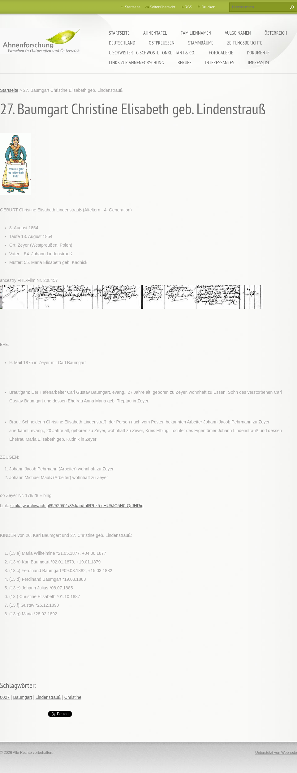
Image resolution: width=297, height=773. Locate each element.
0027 (5, 697)
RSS (188, 7)
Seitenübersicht (162, 7)
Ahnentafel (155, 33)
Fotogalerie (221, 52)
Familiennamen (196, 33)
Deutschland (122, 43)
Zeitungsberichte (244, 43)
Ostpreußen (161, 43)
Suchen (291, 7)
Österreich (276, 33)
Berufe (185, 62)
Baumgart (22, 697)
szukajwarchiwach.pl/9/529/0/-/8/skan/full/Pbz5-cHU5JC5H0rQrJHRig (76, 505)
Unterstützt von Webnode (276, 752)
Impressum (258, 62)
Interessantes (219, 62)
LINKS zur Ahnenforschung (136, 62)
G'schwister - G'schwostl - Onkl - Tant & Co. (152, 52)
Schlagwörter (17, 685)
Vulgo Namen (238, 33)
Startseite (119, 33)
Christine (72, 697)
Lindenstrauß (48, 697)
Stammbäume (200, 43)
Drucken (208, 7)
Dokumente (258, 52)
